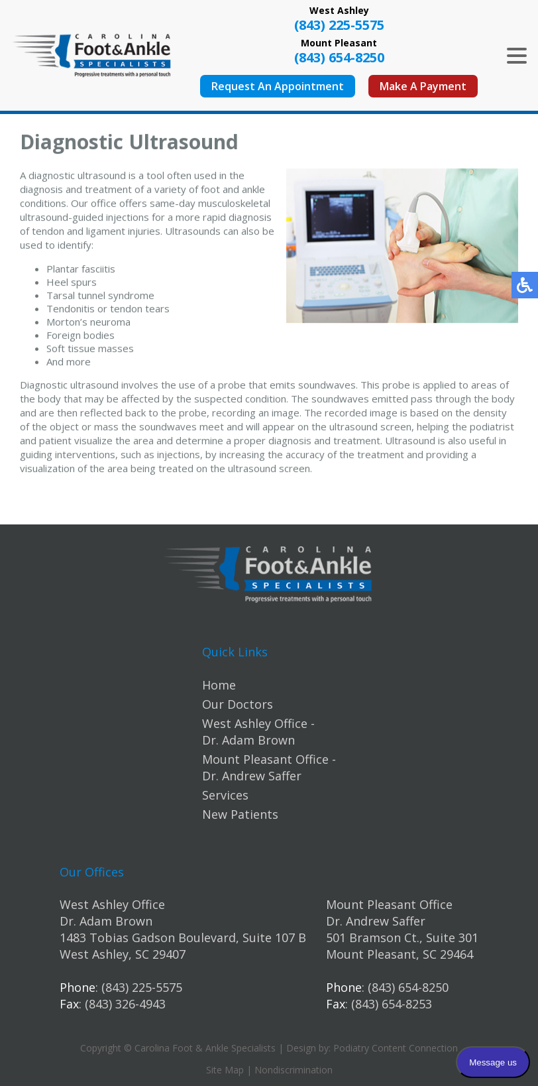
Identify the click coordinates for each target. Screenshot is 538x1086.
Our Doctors (237, 704)
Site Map (225, 1069)
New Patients (240, 814)
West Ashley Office (112, 904)
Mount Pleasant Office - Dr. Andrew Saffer (269, 767)
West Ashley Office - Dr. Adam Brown (258, 731)
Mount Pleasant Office (389, 904)
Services (225, 795)
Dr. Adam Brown (106, 921)
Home (219, 685)
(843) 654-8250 (339, 57)
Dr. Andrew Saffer (375, 921)
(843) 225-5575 (339, 25)
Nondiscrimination (293, 1069)
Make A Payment (423, 86)
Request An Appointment (277, 86)
